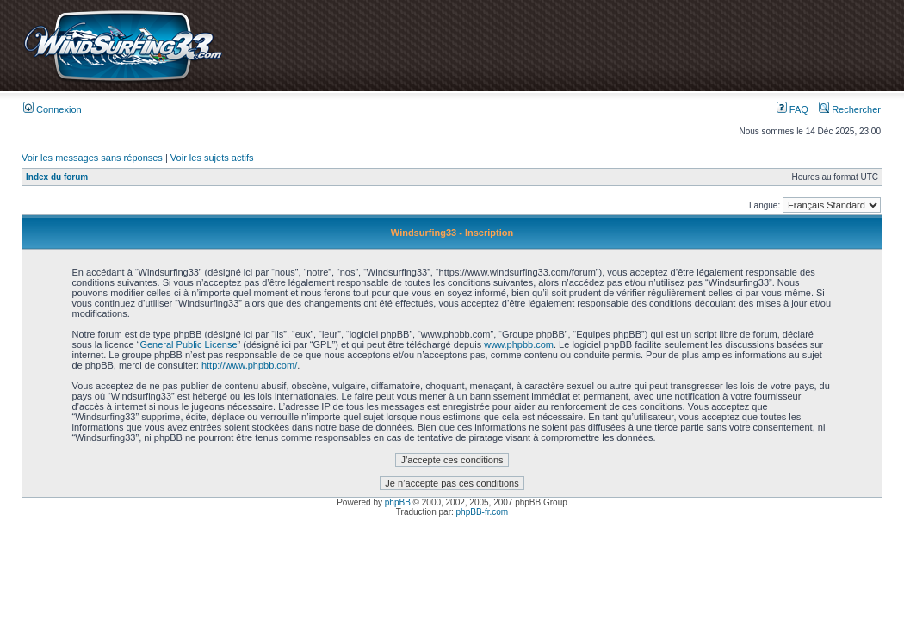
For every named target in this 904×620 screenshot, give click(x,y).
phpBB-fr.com (482, 512)
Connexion (52, 109)
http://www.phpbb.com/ (249, 365)
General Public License (188, 344)
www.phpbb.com (519, 344)
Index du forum (57, 177)
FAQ (792, 109)
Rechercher (850, 109)
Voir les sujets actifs (212, 157)
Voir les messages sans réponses (92, 157)
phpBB (398, 502)
